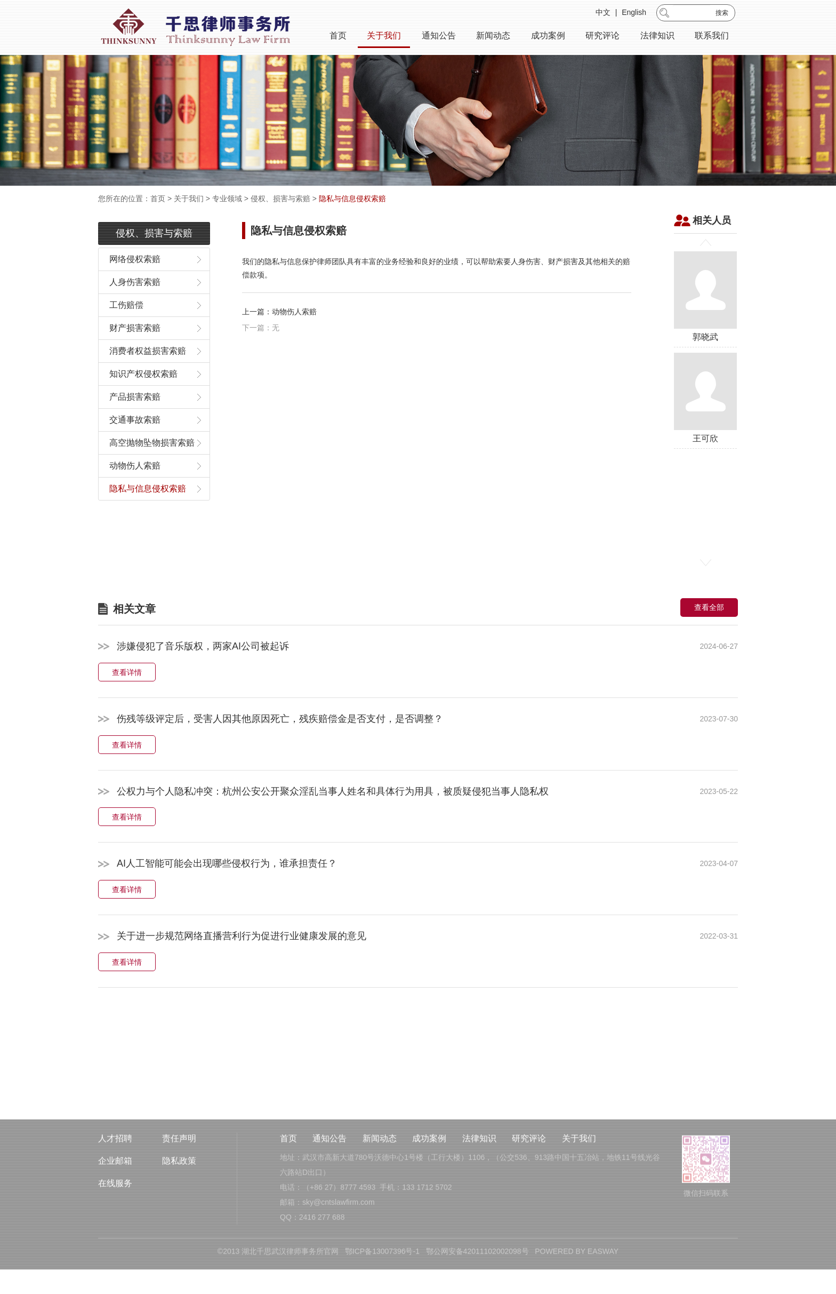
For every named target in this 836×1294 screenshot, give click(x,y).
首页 (338, 37)
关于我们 (384, 37)
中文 (603, 14)
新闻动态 (493, 37)
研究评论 (602, 37)
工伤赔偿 (126, 333)
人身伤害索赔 (134, 310)
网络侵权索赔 (134, 287)
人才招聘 (115, 1195)
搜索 (722, 14)
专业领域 (227, 198)
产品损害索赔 (134, 425)
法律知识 (657, 37)
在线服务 (115, 1240)
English (634, 14)
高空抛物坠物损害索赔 (152, 471)
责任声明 (179, 1195)
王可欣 (705, 427)
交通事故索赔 (134, 448)
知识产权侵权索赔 (143, 402)
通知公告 (439, 37)
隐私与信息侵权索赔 (352, 198)
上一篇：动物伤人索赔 (279, 340)
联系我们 (712, 37)
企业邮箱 (115, 1217)
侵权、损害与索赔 (280, 198)
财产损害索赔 (134, 356)
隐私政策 (179, 1217)
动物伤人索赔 (134, 494)
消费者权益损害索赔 (147, 379)
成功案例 (548, 37)
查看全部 (709, 636)
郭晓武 (705, 325)
